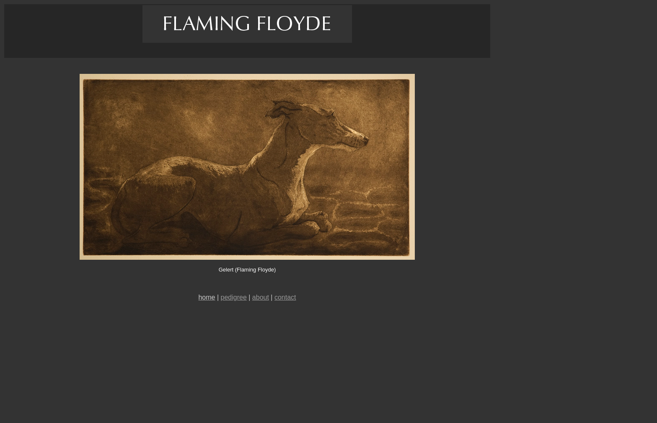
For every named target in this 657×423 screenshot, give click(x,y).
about (260, 297)
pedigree (234, 297)
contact (285, 297)
